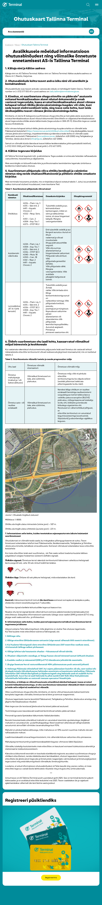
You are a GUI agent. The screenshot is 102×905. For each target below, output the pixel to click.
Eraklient (9, 44)
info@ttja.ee (36, 138)
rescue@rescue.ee (46, 135)
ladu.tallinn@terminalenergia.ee (64, 91)
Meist (17, 44)
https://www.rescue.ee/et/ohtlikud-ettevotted (48, 130)
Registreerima (51, 877)
